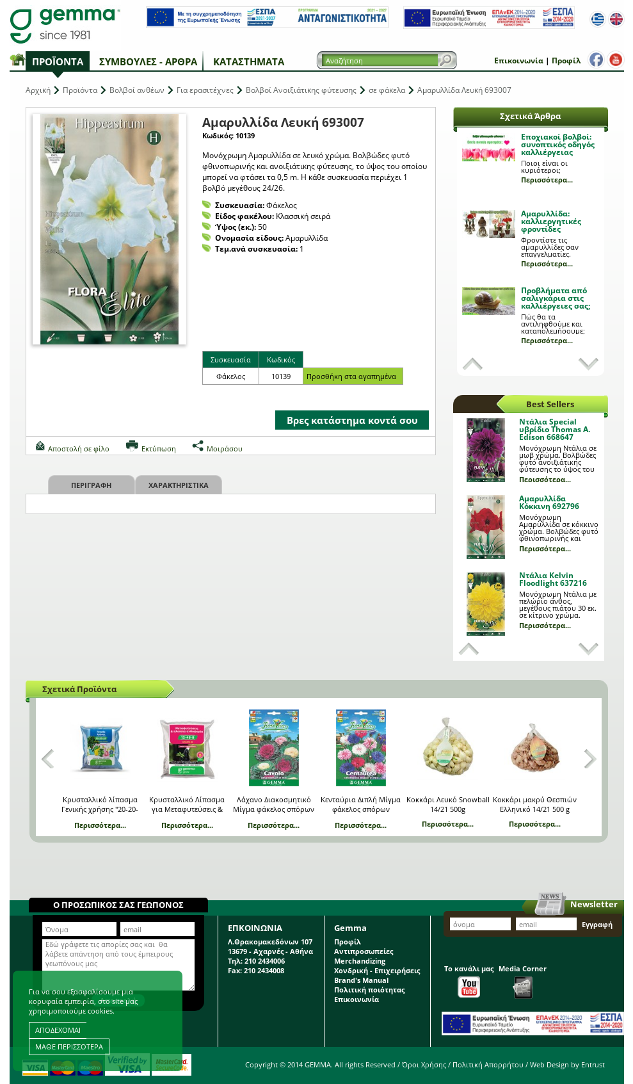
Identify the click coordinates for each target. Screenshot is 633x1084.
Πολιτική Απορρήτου (488, 1064)
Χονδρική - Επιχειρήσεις (377, 970)
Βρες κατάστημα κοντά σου (352, 420)
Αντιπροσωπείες (363, 951)
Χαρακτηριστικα (178, 485)
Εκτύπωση (158, 448)
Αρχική (38, 90)
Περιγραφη (91, 485)
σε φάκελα (387, 90)
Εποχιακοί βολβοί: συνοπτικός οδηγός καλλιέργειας (558, 144)
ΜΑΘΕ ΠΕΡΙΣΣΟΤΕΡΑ (69, 1046)
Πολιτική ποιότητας (369, 989)
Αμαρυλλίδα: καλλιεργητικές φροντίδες (551, 221)
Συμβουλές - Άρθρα (148, 61)
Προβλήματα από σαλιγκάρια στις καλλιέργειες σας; (555, 298)
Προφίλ (566, 60)
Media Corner (523, 981)
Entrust (593, 1064)
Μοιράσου (225, 448)
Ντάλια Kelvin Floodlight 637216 (553, 579)
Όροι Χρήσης (424, 1064)
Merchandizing (359, 961)
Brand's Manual (361, 980)
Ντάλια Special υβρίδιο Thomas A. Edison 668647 (554, 429)
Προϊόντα (57, 61)
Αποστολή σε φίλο (78, 448)
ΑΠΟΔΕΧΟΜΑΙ (58, 1030)
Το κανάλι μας (468, 981)
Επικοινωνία (518, 60)
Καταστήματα (248, 61)
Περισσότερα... (547, 179)
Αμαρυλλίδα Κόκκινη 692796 (549, 502)
